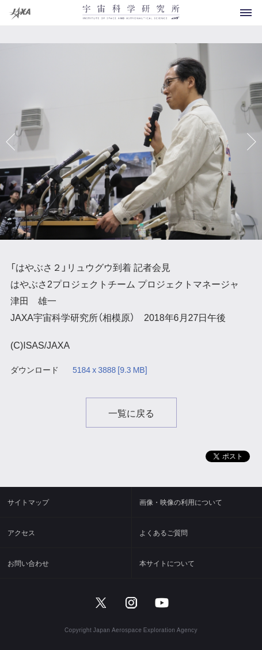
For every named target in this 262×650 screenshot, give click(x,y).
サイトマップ (28, 502)
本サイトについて (167, 563)
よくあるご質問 (163, 532)
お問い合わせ (28, 563)
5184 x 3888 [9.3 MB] (110, 370)
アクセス (21, 532)
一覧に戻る (131, 413)
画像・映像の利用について (180, 502)
